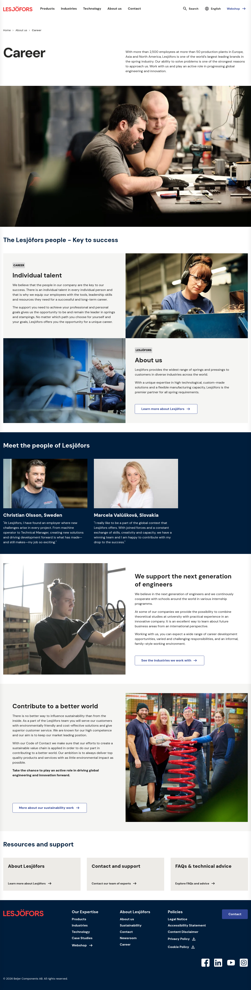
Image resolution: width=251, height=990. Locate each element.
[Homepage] (17, 8)
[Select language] (212, 8)
